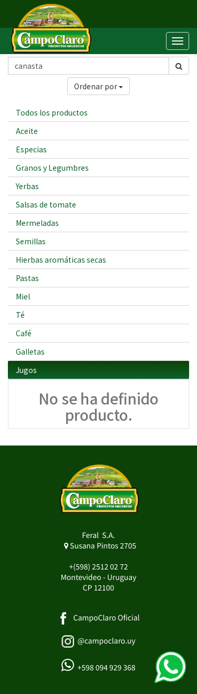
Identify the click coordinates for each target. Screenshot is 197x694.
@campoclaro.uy (106, 641)
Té (20, 314)
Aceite (27, 131)
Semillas (31, 241)
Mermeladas (37, 222)
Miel (23, 296)
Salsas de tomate (46, 204)
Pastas (27, 278)
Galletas (30, 351)
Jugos (26, 370)
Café (24, 333)
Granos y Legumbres (52, 167)
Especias (31, 149)
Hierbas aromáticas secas (61, 259)
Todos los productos (52, 112)
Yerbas (27, 186)
